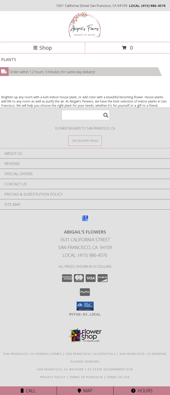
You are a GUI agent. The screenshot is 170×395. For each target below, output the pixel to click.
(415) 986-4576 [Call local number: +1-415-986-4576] (153, 5)
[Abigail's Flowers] (85, 36)
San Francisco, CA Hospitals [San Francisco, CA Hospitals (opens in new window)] (91, 354)
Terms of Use (118, 377)
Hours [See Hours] (142, 391)
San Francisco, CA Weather (60, 369)
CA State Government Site (110, 369)
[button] (85, 306)
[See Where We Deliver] (85, 140)
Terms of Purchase (86, 377)
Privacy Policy (53, 377)
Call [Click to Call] (28, 391)
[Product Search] (86, 115)
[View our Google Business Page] (85, 220)
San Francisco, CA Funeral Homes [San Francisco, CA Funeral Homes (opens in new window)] (32, 354)
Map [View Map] (85, 391)
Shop (42, 47)
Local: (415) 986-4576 (85, 255)
